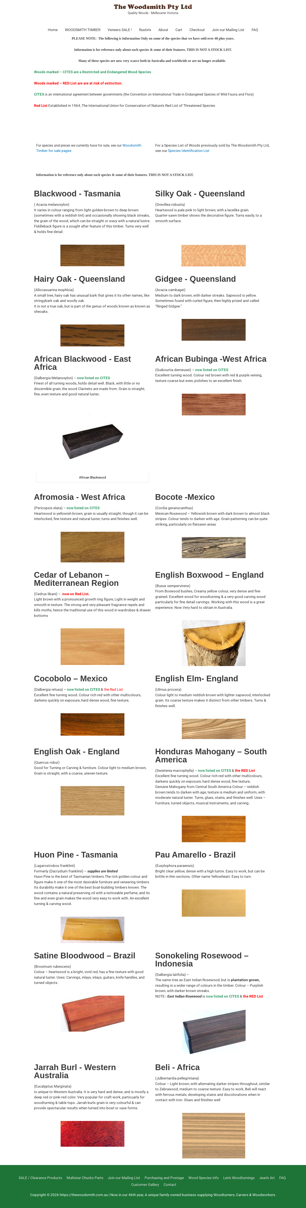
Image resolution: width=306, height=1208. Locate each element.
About (163, 30)
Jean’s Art (267, 1178)
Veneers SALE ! (120, 30)
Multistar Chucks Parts (84, 1178)
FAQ (255, 30)
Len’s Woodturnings (239, 1178)
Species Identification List (188, 151)
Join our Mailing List (228, 30)
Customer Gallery (145, 1184)
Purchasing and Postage (164, 1178)
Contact (170, 1184)
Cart (178, 30)
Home (53, 30)
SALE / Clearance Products (40, 1178)
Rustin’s (145, 30)
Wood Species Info (203, 1178)
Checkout (197, 30)
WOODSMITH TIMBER (82, 30)
